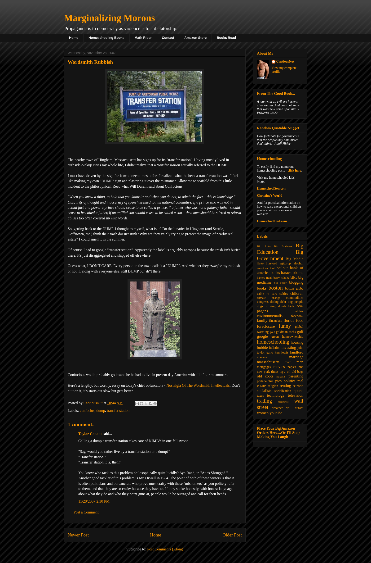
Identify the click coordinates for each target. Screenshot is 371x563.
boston (276, 288)
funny (284, 326)
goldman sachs (286, 332)
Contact (168, 38)
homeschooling (273, 342)
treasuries (283, 401)
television (295, 395)
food (299, 320)
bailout (282, 268)
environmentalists (271, 315)
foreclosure (266, 326)
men (299, 362)
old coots (265, 376)
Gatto (260, 263)
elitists (299, 311)
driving (270, 306)
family (262, 320)
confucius (87, 411)
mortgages (264, 367)
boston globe (294, 288)
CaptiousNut (285, 61)
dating (274, 302)
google (262, 336)
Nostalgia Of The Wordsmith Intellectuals (198, 385)
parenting (295, 376)
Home (73, 38)
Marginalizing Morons (109, 18)
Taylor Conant (90, 434)
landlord (296, 352)
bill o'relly (280, 282)
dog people (295, 302)
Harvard (271, 263)
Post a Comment (86, 512)
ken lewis (281, 352)
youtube (276, 413)
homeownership (292, 336)
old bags (297, 371)
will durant (294, 408)
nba (301, 367)
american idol (265, 268)
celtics (283, 293)
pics (278, 381)
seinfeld (298, 386)
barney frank (264, 277)
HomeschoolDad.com (272, 221)
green (275, 336)
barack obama (292, 272)
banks (275, 272)
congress (263, 302)
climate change (268, 298)
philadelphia (265, 381)
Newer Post (78, 534)
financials (275, 320)
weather (277, 408)
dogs (260, 306)
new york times (267, 371)
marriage (296, 357)
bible (294, 277)
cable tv (263, 293)
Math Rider (143, 38)
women (263, 413)
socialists (264, 390)
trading (264, 401)
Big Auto (263, 246)
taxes (260, 395)
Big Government (280, 255)
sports (298, 390)
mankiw (262, 357)
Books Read (226, 38)
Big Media (294, 259)
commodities (294, 298)
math (288, 362)
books (261, 288)
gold (272, 332)
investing (289, 347)
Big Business (283, 246)
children (296, 293)
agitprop (285, 263)
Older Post (232, 534)
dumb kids (286, 306)
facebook (297, 316)
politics (289, 381)
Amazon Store (195, 38)
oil (289, 371)
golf (300, 331)
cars (274, 293)
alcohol (298, 263)
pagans (281, 376)
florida (289, 320)
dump (100, 411)
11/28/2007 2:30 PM (94, 501)
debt (283, 302)
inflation (274, 348)
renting (285, 385)
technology (276, 395)
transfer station (118, 411)
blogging (296, 282)
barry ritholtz (281, 277)
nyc (282, 371)
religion (273, 386)
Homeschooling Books (106, 38)
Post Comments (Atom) (165, 549)
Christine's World (269, 195)
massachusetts (268, 362)
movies (279, 366)
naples (291, 367)
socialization (282, 391)
